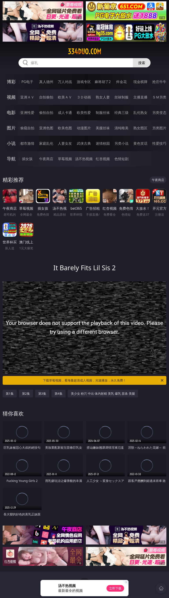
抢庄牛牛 (159, 81)
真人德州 (46, 81)
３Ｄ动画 (84, 97)
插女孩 (27, 158)
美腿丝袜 (103, 128)
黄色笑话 (140, 143)
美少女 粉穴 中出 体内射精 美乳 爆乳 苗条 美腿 (103, 393)
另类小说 (121, 143)
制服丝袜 (103, 112)
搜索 (141, 62)
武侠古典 (84, 143)
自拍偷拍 (46, 97)
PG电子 (27, 81)
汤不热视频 (84, 158)
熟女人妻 (103, 97)
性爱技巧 (159, 143)
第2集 (26, 393)
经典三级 (121, 112)
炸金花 (121, 81)
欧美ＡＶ (65, 97)
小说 (11, 143)
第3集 (42, 393)
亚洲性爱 (27, 112)
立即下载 (115, 588)
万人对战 (65, 81)
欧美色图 (65, 128)
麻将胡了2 (103, 81)
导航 (11, 159)
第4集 (58, 393)
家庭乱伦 (46, 143)
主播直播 (140, 97)
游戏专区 (84, 81)
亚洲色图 (46, 128)
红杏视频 (103, 158)
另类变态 (159, 112)
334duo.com (84, 51)
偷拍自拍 (46, 112)
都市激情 (27, 143)
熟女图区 (140, 128)
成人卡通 (65, 112)
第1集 (10, 393)
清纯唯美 (121, 128)
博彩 (11, 82)
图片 (11, 128)
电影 (11, 112)
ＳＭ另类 (159, 97)
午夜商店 (46, 158)
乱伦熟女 (140, 112)
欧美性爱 (84, 112)
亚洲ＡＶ (27, 97)
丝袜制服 (121, 97)
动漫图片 (84, 128)
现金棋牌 (140, 81)
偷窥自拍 (27, 128)
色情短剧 (121, 158)
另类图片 (159, 128)
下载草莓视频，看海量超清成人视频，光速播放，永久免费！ (103, 380)
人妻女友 (65, 143)
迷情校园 (103, 143)
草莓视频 (65, 158)
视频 (11, 97)
